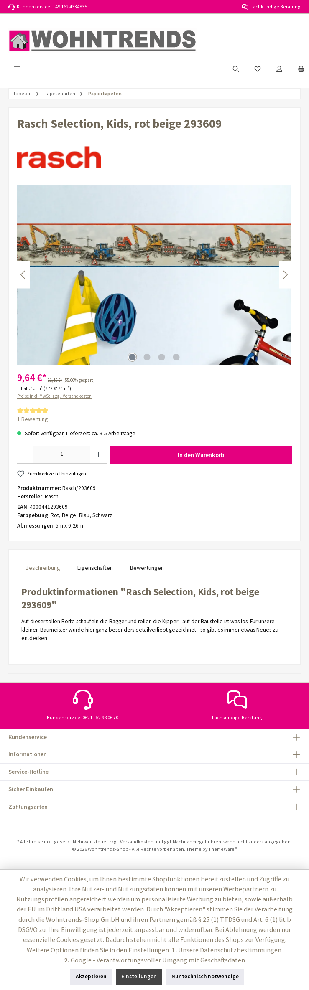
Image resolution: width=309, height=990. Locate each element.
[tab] (43, 568)
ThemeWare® (222, 849)
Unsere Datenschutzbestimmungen (226, 950)
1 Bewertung (32, 419)
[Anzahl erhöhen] (98, 455)
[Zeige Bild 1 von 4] (132, 357)
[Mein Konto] (279, 69)
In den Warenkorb (201, 455)
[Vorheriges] (23, 274)
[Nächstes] (285, 274)
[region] (154, 275)
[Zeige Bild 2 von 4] (147, 357)
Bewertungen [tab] (147, 567)
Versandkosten (136, 841)
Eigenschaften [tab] (95, 567)
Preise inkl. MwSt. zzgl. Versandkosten (54, 396)
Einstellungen (139, 976)
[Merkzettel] (257, 69)
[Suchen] (236, 69)
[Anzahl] (62, 455)
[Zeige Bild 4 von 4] (176, 357)
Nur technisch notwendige (205, 976)
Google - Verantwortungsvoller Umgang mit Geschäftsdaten (154, 960)
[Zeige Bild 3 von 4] (161, 357)
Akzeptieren (91, 976)
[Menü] (17, 69)
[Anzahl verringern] (25, 455)
